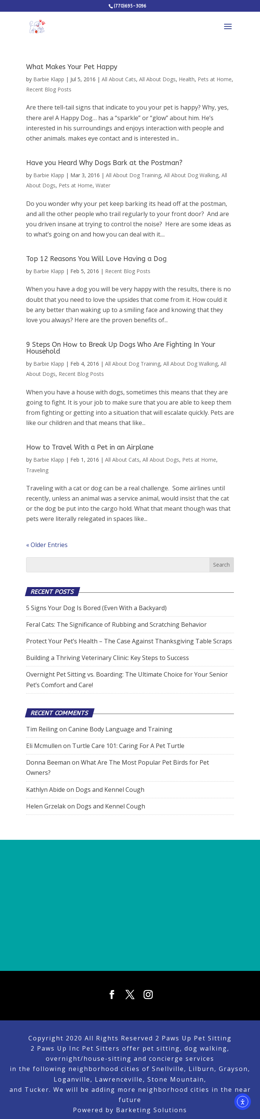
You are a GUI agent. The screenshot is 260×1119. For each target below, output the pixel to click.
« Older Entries (47, 545)
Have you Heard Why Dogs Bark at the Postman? (104, 163)
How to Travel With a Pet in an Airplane (89, 447)
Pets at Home (215, 79)
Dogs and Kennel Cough (110, 789)
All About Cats (119, 79)
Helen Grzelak (46, 806)
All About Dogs (157, 79)
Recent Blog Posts (48, 89)
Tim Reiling (42, 729)
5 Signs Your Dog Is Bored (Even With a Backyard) (96, 608)
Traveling (37, 470)
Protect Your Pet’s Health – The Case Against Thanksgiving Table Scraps (129, 641)
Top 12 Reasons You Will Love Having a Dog (96, 259)
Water (103, 185)
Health (187, 79)
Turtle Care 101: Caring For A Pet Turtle (128, 746)
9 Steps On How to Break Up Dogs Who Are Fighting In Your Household (120, 347)
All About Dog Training (133, 175)
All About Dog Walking (191, 175)
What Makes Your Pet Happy (71, 67)
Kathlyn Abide (45, 789)
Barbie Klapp (48, 79)
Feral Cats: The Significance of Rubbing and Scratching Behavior (116, 624)
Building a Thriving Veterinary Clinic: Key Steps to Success (107, 658)
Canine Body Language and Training (120, 729)
